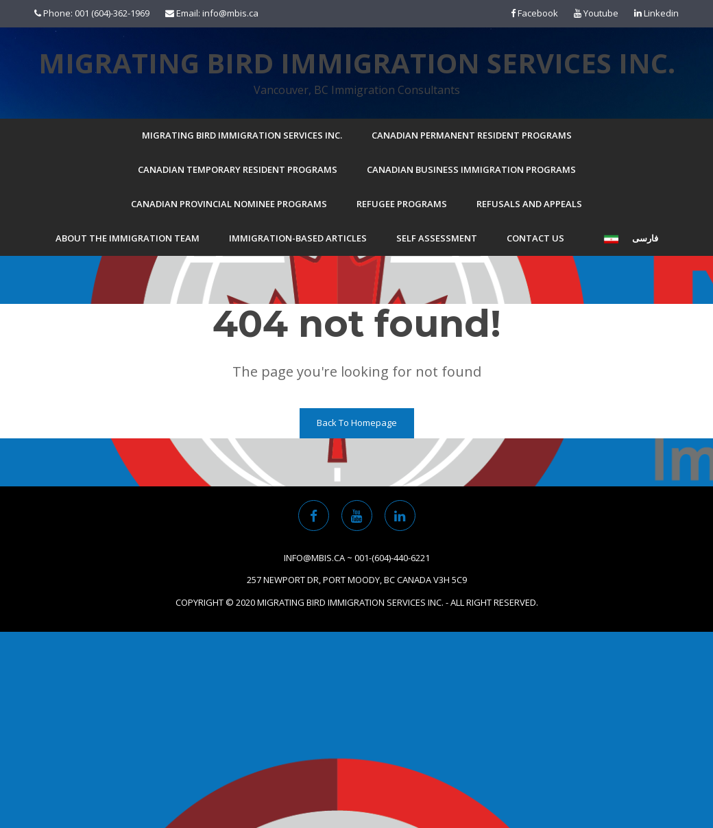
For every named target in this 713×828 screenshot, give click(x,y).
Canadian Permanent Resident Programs (472, 135)
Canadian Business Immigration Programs (471, 169)
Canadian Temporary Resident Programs (237, 169)
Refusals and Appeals (529, 204)
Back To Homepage (357, 422)
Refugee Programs (401, 204)
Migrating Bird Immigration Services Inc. (356, 63)
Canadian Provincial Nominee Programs (229, 204)
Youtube (596, 13)
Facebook (534, 13)
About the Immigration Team (128, 238)
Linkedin (656, 13)
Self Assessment (436, 238)
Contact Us (535, 238)
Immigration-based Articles (298, 238)
